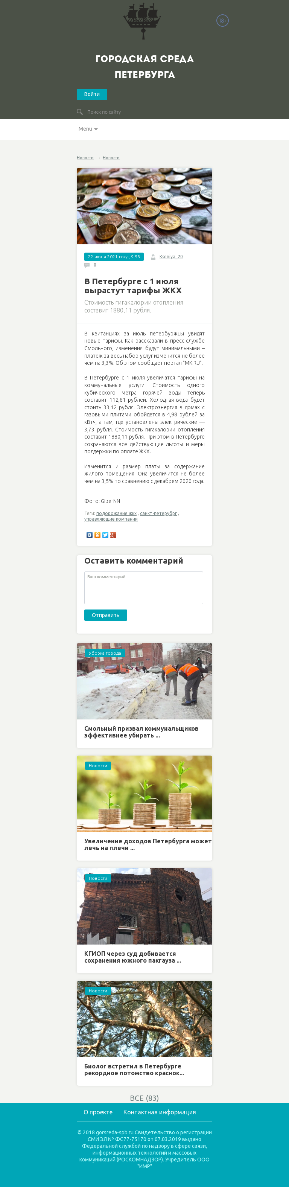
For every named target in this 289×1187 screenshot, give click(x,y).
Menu (85, 129)
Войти (92, 94)
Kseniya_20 (171, 256)
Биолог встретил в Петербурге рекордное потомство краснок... (134, 1069)
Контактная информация (159, 1112)
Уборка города (105, 653)
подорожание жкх (116, 513)
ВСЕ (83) (144, 1098)
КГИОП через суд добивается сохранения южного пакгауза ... (132, 957)
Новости (85, 157)
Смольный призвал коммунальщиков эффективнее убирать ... (141, 732)
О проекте (98, 1112)
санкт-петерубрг (158, 513)
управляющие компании (111, 519)
